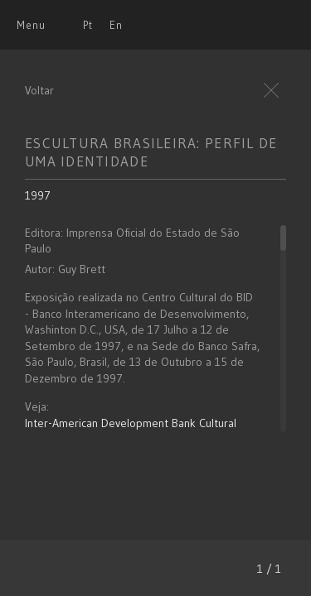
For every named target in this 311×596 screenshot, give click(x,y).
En (116, 24)
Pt (88, 24)
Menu (31, 24)
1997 (38, 195)
